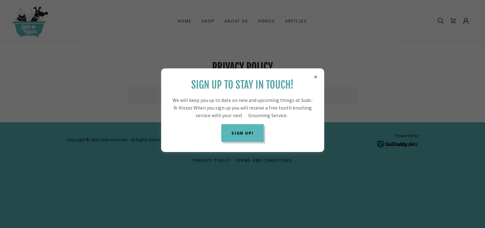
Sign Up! (242, 133)
